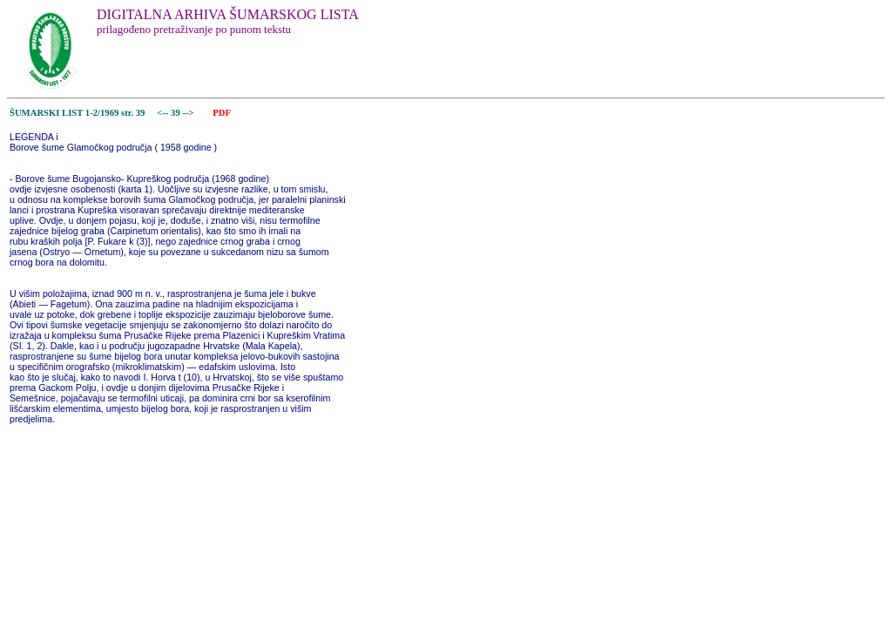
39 (176, 113)
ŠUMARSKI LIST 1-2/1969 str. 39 (77, 113)
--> (189, 113)
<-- (163, 113)
